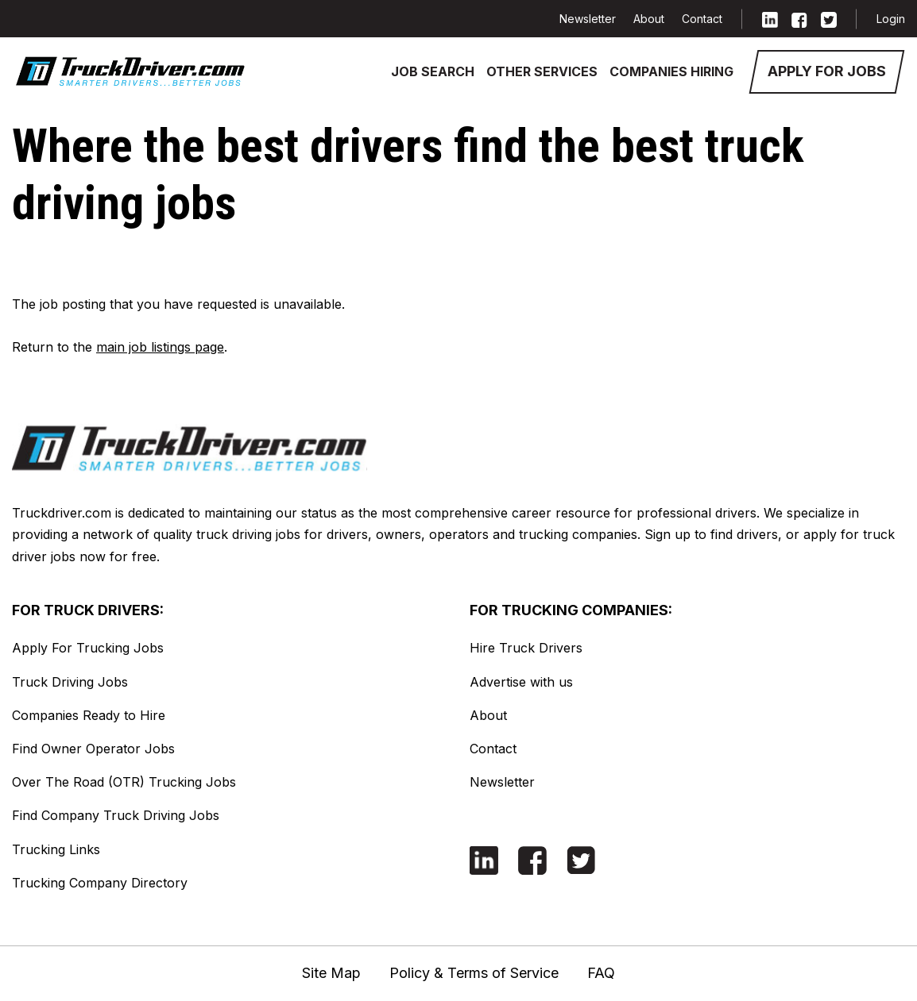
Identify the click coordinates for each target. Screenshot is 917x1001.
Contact (702, 18)
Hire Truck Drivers (526, 648)
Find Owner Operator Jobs (93, 749)
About (648, 18)
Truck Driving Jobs (70, 682)
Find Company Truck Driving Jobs (115, 815)
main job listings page (160, 347)
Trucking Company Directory (100, 883)
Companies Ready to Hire (88, 715)
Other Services (542, 71)
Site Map (331, 972)
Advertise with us (521, 682)
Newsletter (587, 18)
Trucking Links (56, 849)
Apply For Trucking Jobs (88, 648)
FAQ (601, 972)
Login (890, 18)
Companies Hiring (671, 71)
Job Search (432, 71)
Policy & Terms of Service (474, 972)
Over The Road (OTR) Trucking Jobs (124, 782)
